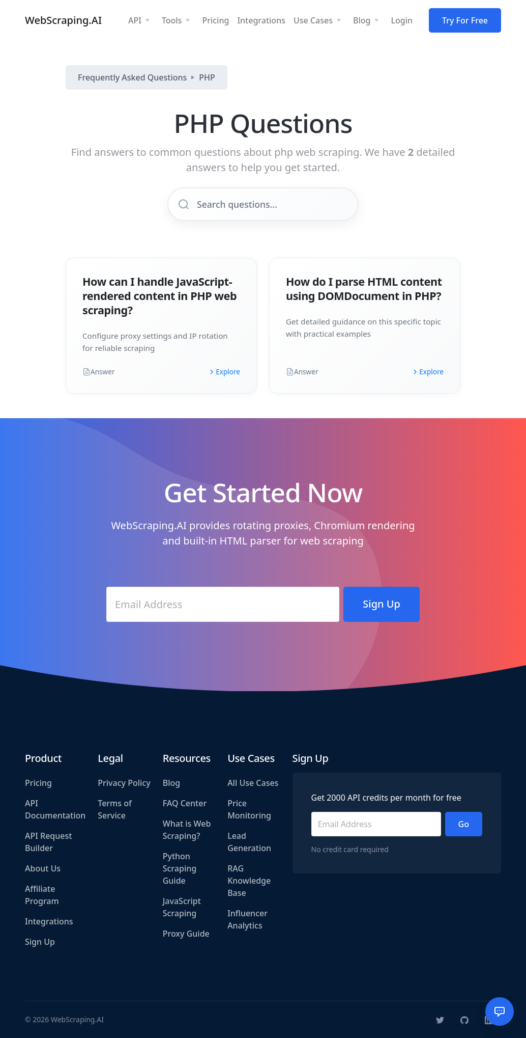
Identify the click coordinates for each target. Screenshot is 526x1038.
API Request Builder (48, 842)
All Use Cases (252, 782)
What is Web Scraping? (187, 829)
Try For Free (465, 20)
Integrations (49, 921)
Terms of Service (114, 809)
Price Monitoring (249, 809)
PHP (207, 77)
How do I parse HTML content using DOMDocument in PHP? (364, 288)
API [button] (134, 20)
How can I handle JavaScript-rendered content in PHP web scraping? (159, 295)
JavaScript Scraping (182, 907)
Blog (171, 782)
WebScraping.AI (63, 20)
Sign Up (40, 941)
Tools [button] (172, 20)
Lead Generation (249, 842)
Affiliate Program (42, 895)
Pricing (38, 782)
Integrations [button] (261, 20)
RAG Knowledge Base (249, 880)
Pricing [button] (215, 20)
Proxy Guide (186, 933)
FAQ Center (185, 803)
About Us (43, 868)
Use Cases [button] (313, 20)
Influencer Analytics (247, 919)
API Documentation (55, 809)
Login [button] (402, 20)
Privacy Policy (124, 782)
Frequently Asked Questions (132, 77)
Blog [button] (361, 20)
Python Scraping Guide (179, 868)
